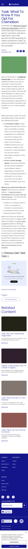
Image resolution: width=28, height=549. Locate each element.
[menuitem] (5, 461)
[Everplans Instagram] (8, 498)
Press (3, 470)
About (3, 461)
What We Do (5, 464)
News (14, 464)
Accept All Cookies (14, 547)
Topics (14, 461)
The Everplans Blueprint (10, 299)
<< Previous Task (10, 252)
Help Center (5, 484)
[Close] (26, 533)
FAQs (2, 480)
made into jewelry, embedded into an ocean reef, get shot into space (13, 194)
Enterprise (4, 467)
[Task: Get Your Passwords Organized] (14, 330)
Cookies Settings (13, 542)
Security (3, 490)
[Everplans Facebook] (13, 498)
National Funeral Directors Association (14, 26)
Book (14, 467)
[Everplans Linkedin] (2, 498)
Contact (3, 487)
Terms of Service (6, 529)
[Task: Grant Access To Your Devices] (14, 394)
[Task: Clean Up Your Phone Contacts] (14, 427)
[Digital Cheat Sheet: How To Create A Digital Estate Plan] (14, 362)
